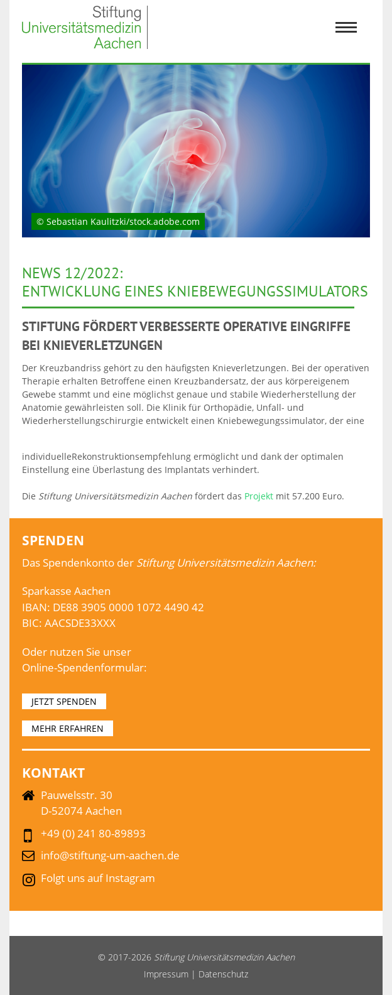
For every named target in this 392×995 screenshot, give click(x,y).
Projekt (260, 496)
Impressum (166, 974)
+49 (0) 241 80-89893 (93, 833)
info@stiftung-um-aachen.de (110, 855)
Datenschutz (223, 974)
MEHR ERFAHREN (67, 728)
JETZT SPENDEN (64, 701)
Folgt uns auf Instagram (98, 878)
